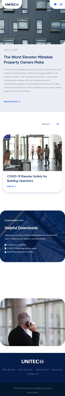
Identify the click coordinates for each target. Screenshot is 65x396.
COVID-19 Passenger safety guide (21, 260)
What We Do (42, 369)
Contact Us (32, 374)
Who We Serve (25, 369)
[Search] (58, 124)
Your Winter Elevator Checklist (19, 263)
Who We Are (8, 369)
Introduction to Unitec (15, 256)
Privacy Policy (32, 392)
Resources (57, 369)
